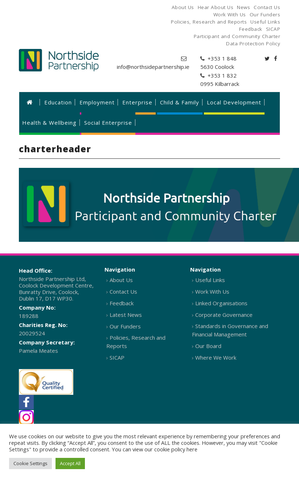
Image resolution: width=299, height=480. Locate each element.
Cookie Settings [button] (30, 463)
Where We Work (215, 357)
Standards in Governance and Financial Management (230, 330)
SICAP (117, 357)
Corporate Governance (224, 314)
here (192, 449)
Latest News (126, 314)
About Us (121, 280)
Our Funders (125, 326)
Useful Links (210, 280)
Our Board (208, 345)
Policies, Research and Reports (135, 341)
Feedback (122, 303)
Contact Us (123, 291)
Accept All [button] (70, 463)
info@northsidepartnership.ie (153, 66)
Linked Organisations (221, 303)
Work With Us (212, 291)
